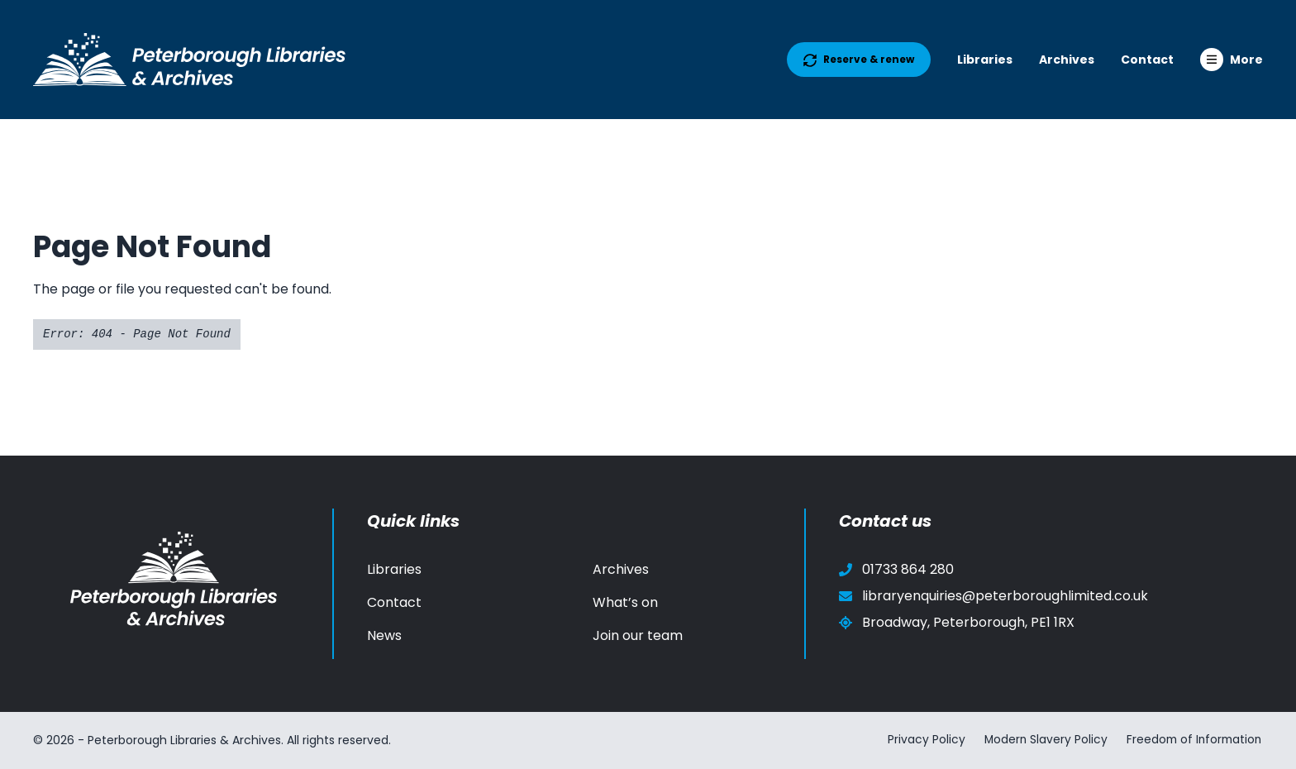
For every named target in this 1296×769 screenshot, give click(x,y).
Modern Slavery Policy (1041, 740)
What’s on (625, 602)
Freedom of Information (1193, 740)
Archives (1066, 59)
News (384, 635)
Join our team (638, 635)
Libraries (984, 59)
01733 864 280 (896, 569)
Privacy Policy (920, 740)
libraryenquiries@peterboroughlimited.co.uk (993, 595)
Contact (1147, 59)
